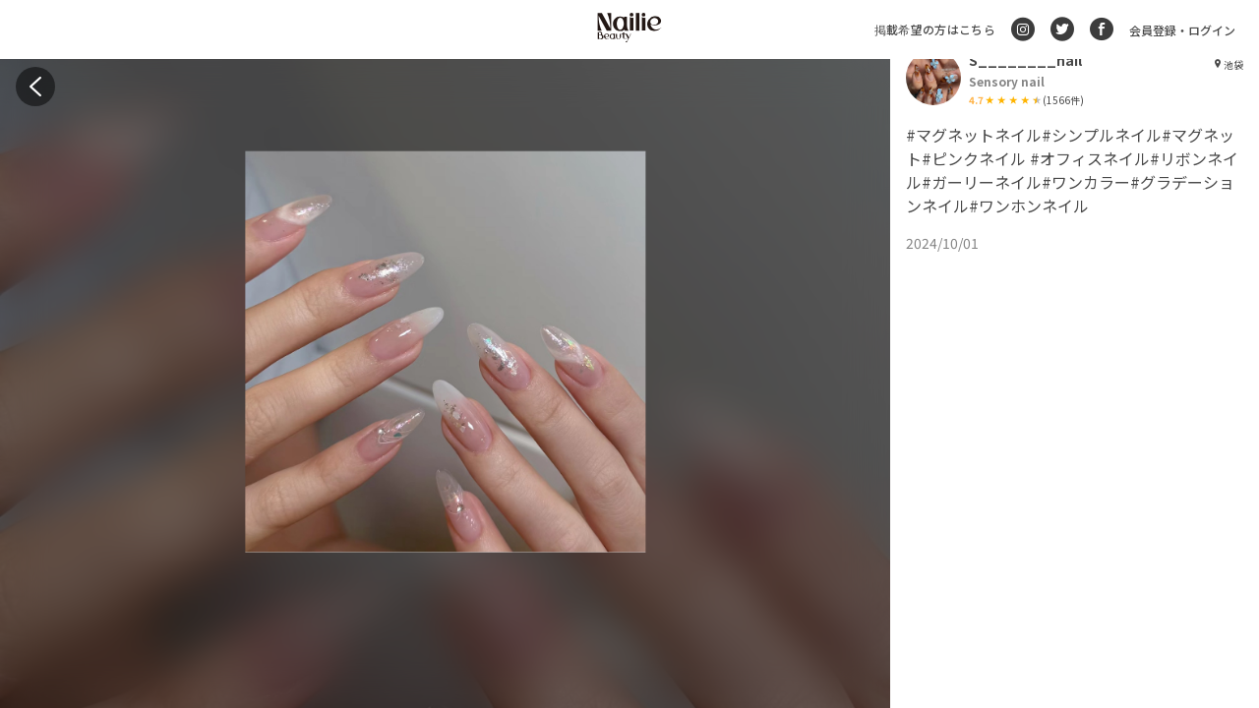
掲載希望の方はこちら (934, 29)
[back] (35, 86)
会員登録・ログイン (1182, 30)
